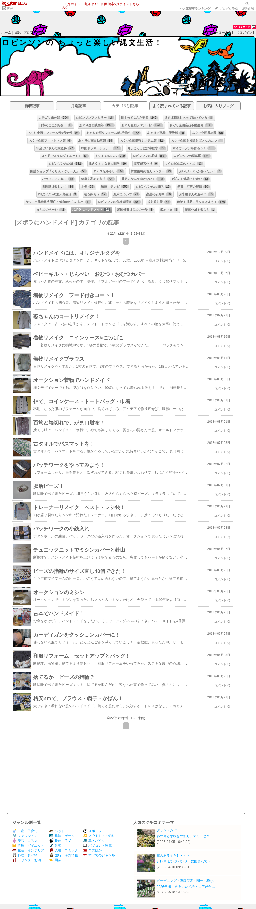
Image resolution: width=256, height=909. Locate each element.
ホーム (6, 33)
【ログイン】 (246, 33)
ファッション (25, 836)
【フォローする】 (221, 33)
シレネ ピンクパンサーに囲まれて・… (185, 861)
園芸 (10, 8)
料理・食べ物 (25, 855)
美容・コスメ (25, 841)
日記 (17, 33)
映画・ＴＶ (60, 841)
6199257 (242, 27)
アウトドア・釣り (99, 836)
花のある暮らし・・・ (173, 855)
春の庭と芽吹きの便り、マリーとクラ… (186, 836)
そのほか (92, 850)
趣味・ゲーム (62, 836)
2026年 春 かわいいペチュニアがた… (186, 887)
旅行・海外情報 (63, 855)
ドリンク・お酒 (26, 860)
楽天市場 (248, 8)
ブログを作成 (228, 8)
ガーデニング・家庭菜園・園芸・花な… (186, 881)
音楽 (55, 845)
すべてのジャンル (99, 855)
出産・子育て (25, 831)
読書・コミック (63, 850)
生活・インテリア (28, 850)
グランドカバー (168, 830)
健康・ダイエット (28, 845)
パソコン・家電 (97, 845)
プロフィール (33, 33)
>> (194, 8)
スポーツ (92, 831)
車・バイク (94, 841)
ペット (57, 831)
